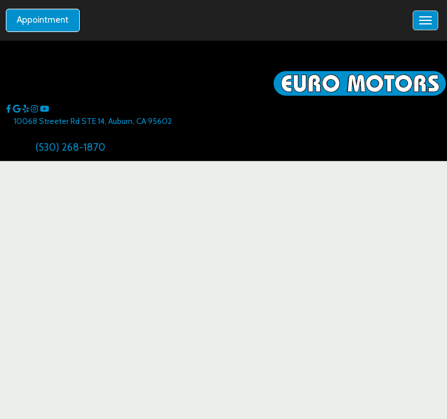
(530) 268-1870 (70, 147)
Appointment (43, 20)
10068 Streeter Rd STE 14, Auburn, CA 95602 (93, 121)
